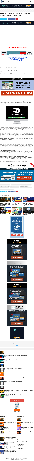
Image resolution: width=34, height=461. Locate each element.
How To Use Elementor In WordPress (17, 61)
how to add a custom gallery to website (25, 187)
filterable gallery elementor (24, 186)
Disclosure (18, 458)
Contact (22, 458)
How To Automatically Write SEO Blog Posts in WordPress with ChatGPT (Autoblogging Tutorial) (9, 447)
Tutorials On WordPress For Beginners (17, 459)
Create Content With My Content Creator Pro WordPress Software (17, 57)
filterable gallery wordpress (5, 187)
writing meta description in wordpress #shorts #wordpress (13, 368)
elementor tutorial (3, 186)
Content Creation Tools (20, 444)
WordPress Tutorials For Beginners (22, 441)
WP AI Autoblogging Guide (22, 448)
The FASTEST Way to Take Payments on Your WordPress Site (10, 431)
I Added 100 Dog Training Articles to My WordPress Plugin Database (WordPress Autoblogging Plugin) (10, 451)
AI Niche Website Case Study (5, 213)
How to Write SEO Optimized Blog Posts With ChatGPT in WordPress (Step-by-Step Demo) (10, 443)
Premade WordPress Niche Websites (22, 442)
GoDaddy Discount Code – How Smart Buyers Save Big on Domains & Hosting (15, 355)
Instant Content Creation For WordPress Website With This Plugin (28, 204)
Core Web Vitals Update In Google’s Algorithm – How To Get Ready (26, 431)
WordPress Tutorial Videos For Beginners (17, 59)
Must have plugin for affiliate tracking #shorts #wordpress (13, 381)
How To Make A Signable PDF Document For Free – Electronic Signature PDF (15, 377)
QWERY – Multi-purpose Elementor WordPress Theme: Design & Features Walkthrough (27, 427)
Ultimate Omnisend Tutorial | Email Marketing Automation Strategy (14, 394)
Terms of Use (7, 458)
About (26, 458)
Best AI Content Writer (21, 445)
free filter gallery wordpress (14, 187)
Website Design (15, 73)
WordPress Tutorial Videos (7, 9)
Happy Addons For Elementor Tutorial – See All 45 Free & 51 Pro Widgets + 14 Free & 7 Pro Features (19, 390)
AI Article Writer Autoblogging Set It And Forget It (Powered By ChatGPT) (5, 204)
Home (2, 9)
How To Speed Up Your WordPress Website (17, 60)
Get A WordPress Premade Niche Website (17, 58)
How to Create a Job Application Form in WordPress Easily (13, 359)
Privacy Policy (13, 458)
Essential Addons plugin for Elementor (13, 186)
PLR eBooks (19, 439)
